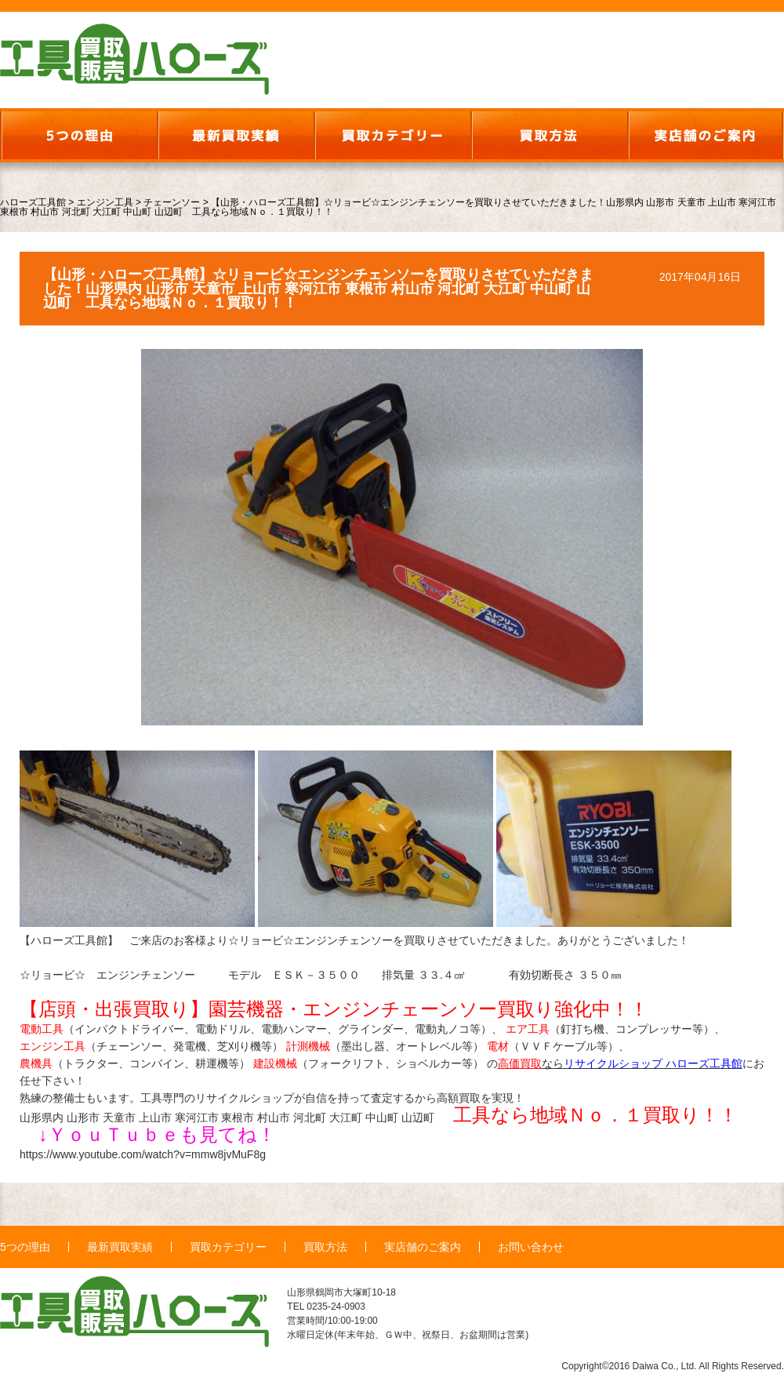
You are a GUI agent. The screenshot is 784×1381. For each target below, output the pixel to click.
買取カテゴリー (228, 1247)
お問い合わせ (531, 1247)
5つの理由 (25, 1247)
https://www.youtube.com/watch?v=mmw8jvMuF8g (143, 1154)
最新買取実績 (120, 1247)
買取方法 (325, 1247)
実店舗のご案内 (422, 1247)
